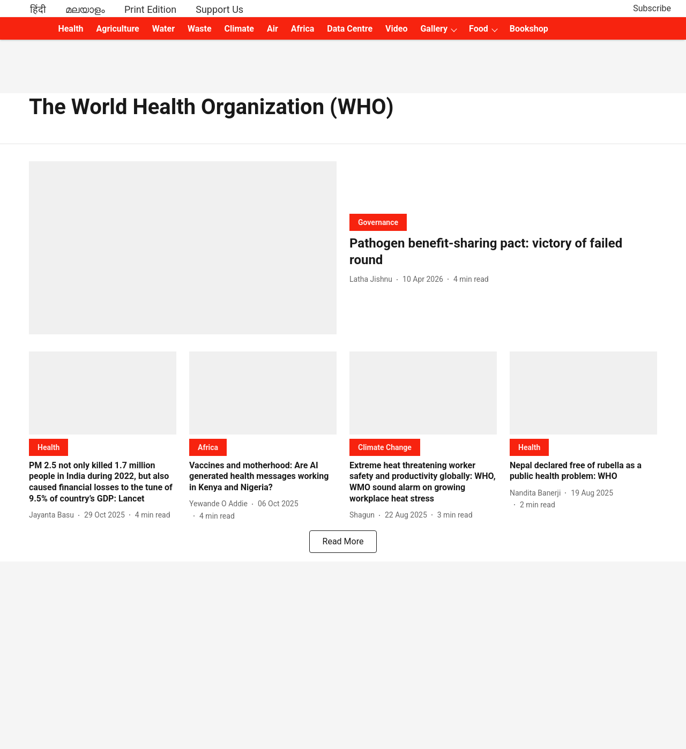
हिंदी (38, 9)
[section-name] (378, 222)
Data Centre (349, 29)
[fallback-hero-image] (183, 247)
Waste (200, 29)
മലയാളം (85, 9)
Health (70, 29)
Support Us (219, 9)
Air (272, 29)
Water (163, 29)
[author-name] (373, 279)
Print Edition (150, 9)
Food (478, 29)
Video (396, 29)
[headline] (503, 251)
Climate (239, 29)
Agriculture (117, 29)
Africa (302, 29)
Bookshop (529, 29)
